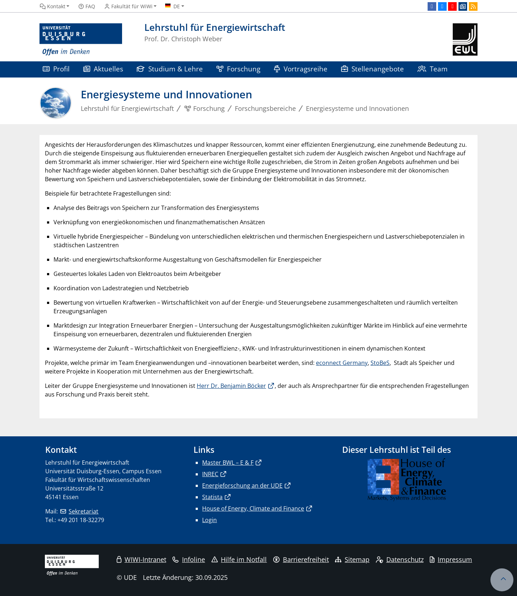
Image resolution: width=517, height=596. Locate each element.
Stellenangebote (372, 69)
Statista (212, 497)
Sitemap (352, 559)
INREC (210, 474)
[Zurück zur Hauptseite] (465, 39)
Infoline (188, 559)
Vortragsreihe (300, 69)
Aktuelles (103, 69)
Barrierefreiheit (301, 559)
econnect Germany (342, 363)
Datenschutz (400, 559)
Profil (56, 69)
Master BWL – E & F (227, 462)
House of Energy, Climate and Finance (253, 508)
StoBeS (380, 363)
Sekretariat (83, 511)
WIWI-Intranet (141, 559)
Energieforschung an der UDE (242, 485)
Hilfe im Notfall (239, 559)
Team (433, 69)
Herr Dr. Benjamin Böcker (231, 386)
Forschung (238, 69)
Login (209, 520)
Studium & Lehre (170, 69)
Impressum (451, 559)
